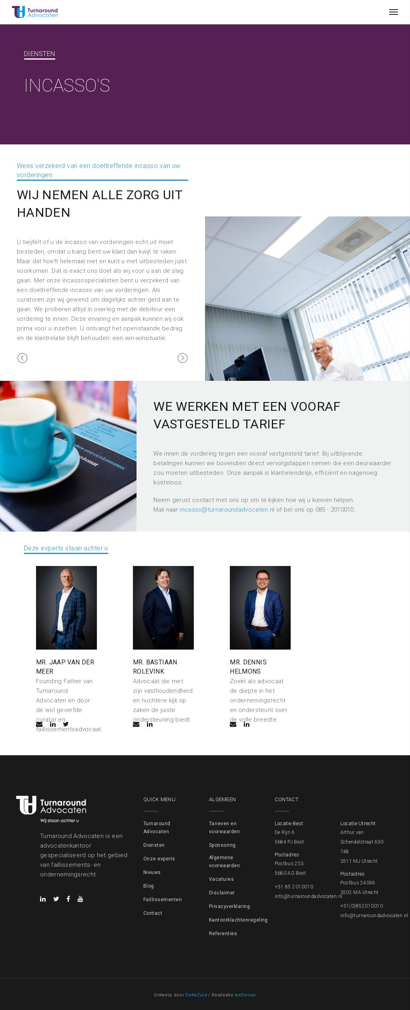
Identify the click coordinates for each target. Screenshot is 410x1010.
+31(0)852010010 (361, 905)
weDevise (245, 994)
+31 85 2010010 (294, 886)
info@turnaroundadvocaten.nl (309, 896)
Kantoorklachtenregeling (238, 919)
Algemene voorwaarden (224, 861)
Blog (148, 885)
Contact (152, 913)
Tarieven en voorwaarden (224, 827)
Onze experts (159, 858)
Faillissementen (162, 899)
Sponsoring (222, 845)
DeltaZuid (196, 994)
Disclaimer (222, 892)
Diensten (154, 845)
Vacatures (221, 879)
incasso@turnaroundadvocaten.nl (227, 510)
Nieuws (152, 872)
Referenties (223, 933)
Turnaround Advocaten (157, 827)
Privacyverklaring (229, 906)
